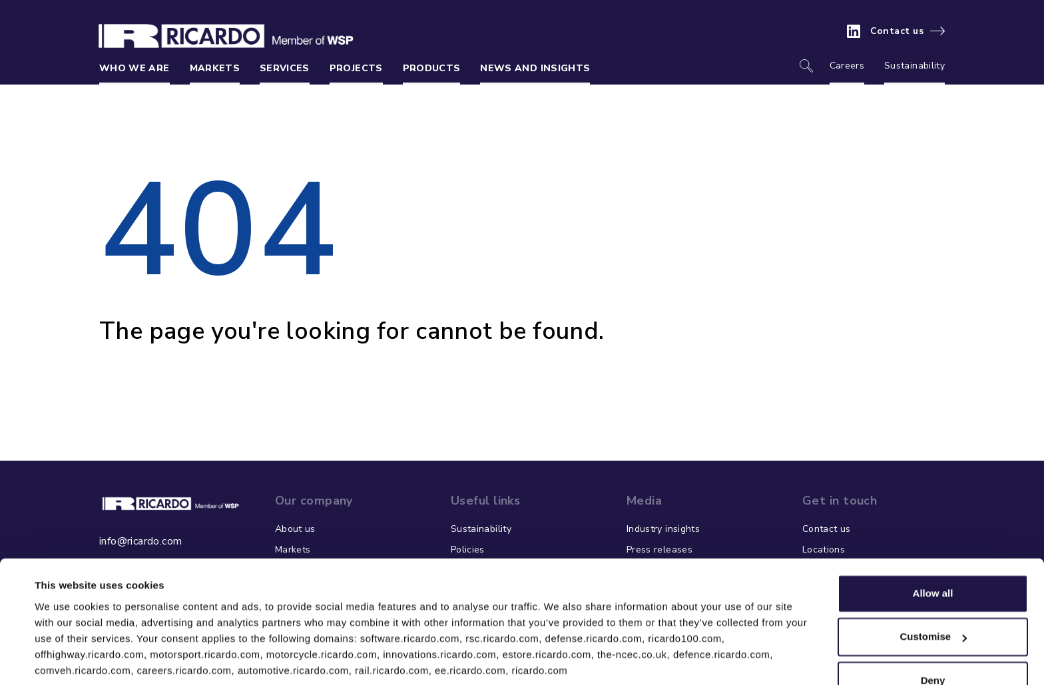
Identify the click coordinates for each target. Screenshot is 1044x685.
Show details (66, 658)
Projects (356, 68)
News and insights (535, 68)
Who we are (134, 68)
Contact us (897, 31)
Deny (933, 632)
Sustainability (914, 65)
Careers (847, 65)
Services (285, 68)
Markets (215, 68)
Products (432, 68)
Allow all (933, 545)
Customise (933, 588)
